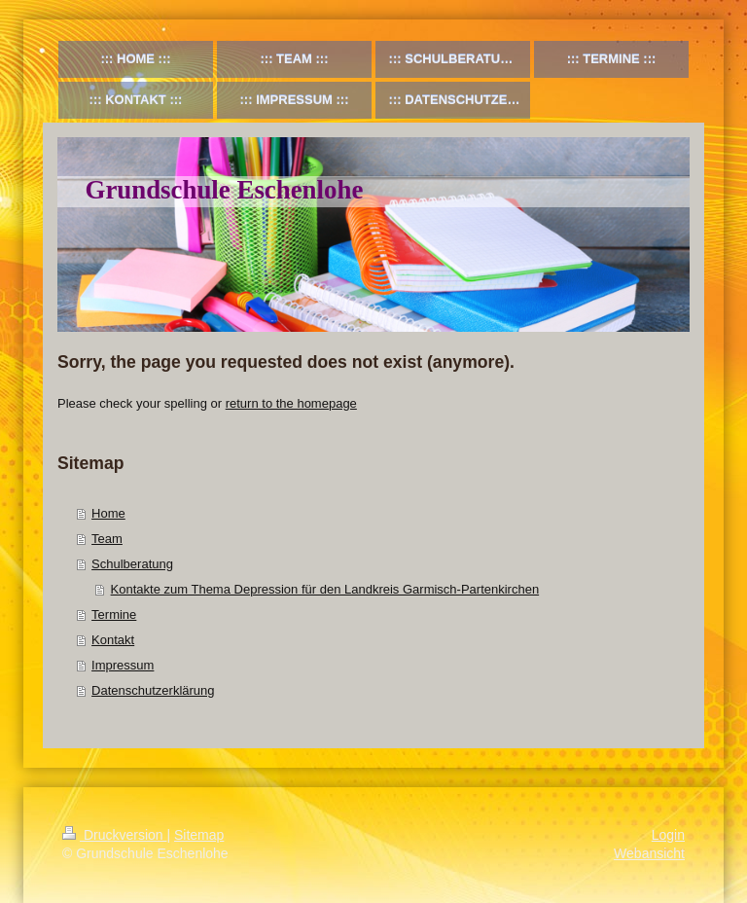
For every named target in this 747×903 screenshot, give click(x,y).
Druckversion (114, 835)
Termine (113, 614)
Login (668, 835)
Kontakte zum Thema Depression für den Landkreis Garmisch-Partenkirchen (325, 589)
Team (107, 538)
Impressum (122, 665)
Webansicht (649, 853)
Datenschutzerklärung (152, 690)
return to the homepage (291, 403)
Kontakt (112, 639)
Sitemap (199, 835)
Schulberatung (132, 564)
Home (108, 513)
